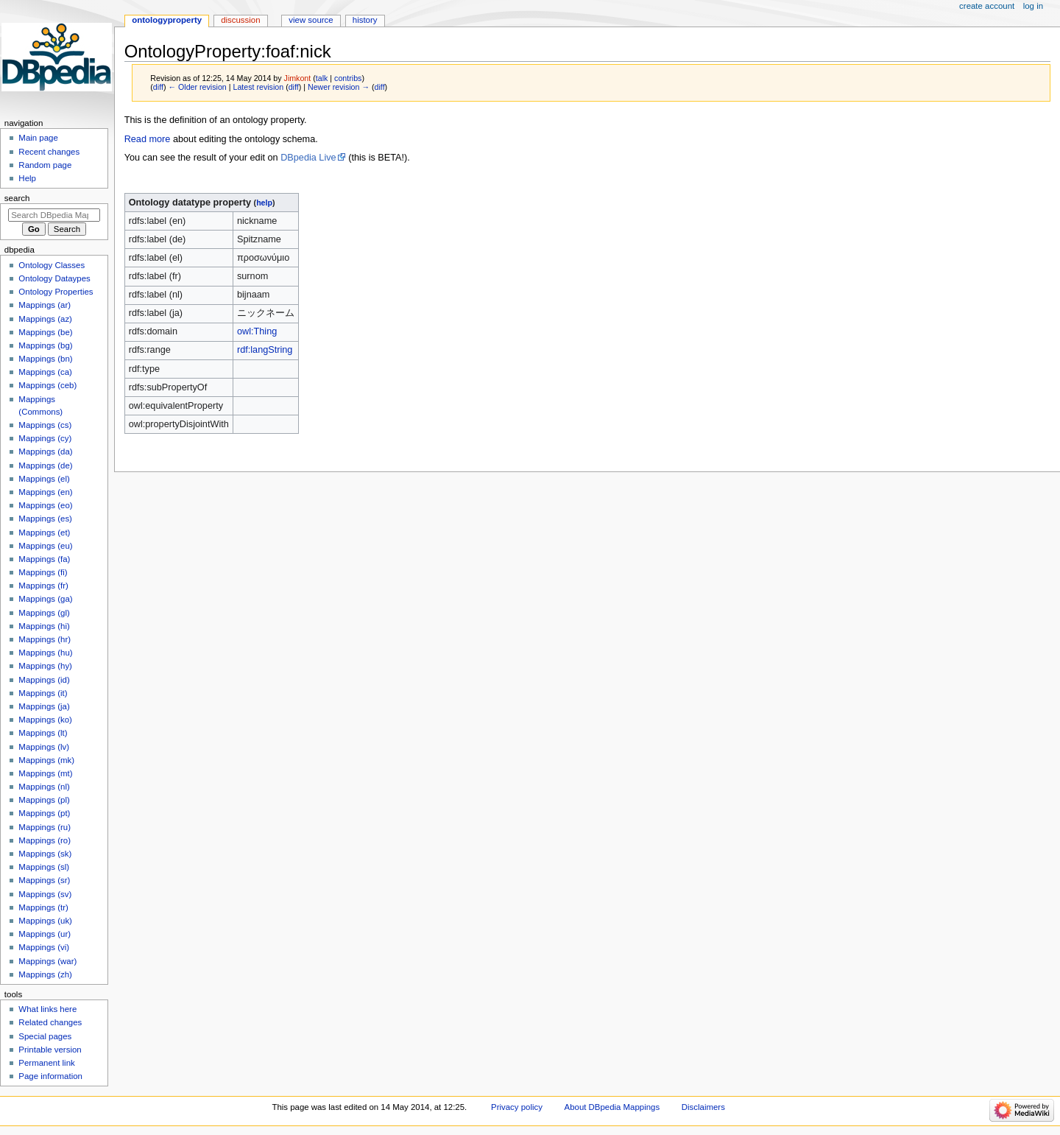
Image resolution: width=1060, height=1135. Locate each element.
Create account (986, 5)
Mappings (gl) (43, 612)
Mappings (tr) (43, 907)
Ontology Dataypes (54, 278)
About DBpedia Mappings (612, 1107)
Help (27, 178)
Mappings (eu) (45, 545)
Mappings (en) (45, 492)
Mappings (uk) (45, 920)
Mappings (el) (43, 478)
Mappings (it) (42, 693)
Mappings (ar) (44, 305)
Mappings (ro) (44, 840)
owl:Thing (257, 331)
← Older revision (197, 86)
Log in (1033, 5)
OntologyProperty (167, 19)
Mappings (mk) (46, 760)
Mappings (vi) (43, 947)
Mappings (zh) (45, 974)
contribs (347, 78)
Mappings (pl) (43, 799)
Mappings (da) (45, 451)
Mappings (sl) (43, 866)
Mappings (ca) (45, 372)
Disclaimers (703, 1107)
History (365, 19)
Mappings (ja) (43, 706)
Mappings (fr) (43, 585)
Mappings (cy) (44, 438)
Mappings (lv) (43, 746)
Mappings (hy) (45, 665)
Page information (50, 1076)
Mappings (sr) (44, 880)
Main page (38, 137)
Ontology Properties (55, 291)
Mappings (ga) (45, 598)
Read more (147, 139)
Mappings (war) (47, 961)
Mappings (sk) (44, 853)
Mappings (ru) (44, 827)
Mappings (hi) (43, 626)
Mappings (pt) (44, 813)
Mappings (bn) (45, 358)
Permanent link (46, 1062)
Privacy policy (517, 1107)
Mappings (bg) (45, 345)
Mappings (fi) (42, 572)
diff (158, 86)
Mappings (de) (45, 465)
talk (322, 78)
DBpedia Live (308, 157)
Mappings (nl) (43, 786)
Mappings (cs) (44, 425)
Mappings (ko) (45, 719)
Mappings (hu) (45, 652)
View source (311, 19)
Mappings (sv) (44, 894)
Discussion (240, 19)
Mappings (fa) (44, 559)
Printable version (49, 1049)
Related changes (50, 1022)
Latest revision (258, 86)
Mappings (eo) (45, 505)
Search (17, 198)
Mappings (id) (43, 679)
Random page (44, 165)
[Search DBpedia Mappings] (54, 215)
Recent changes (49, 151)
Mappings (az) (45, 319)
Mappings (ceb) (47, 385)
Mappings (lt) (42, 732)
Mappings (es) (45, 518)
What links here (47, 1009)
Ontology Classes (51, 265)
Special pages (44, 1036)
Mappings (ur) (44, 934)
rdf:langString (264, 350)
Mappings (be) (45, 332)
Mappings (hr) (44, 639)
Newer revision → (339, 86)
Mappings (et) (44, 532)
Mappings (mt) (45, 773)
